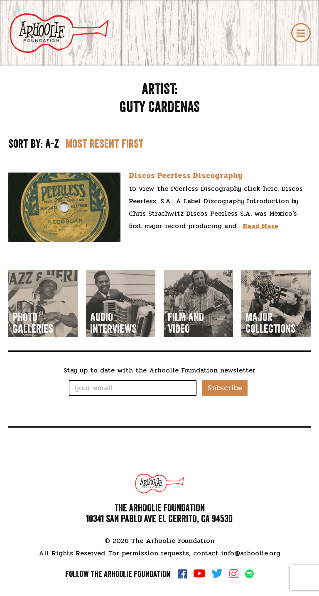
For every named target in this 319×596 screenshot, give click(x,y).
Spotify (249, 573)
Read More (260, 226)
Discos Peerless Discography (186, 175)
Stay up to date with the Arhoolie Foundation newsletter (159, 370)
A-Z (52, 143)
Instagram (233, 573)
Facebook (182, 573)
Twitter (217, 573)
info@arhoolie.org (250, 553)
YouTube (199, 573)
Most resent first (105, 143)
